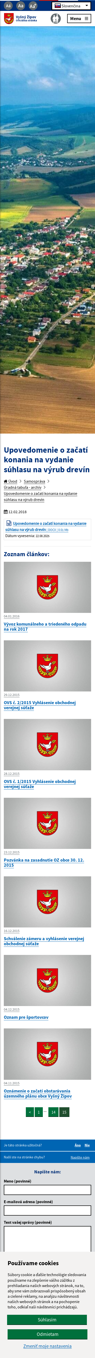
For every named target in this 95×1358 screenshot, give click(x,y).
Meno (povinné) (17, 1181)
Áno (78, 1145)
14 (53, 1112)
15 (64, 1112)
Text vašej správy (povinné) (28, 1222)
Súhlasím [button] (47, 1320)
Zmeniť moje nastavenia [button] (47, 1346)
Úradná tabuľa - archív (22, 487)
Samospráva (34, 481)
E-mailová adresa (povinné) (28, 1201)
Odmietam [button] (48, 1334)
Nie (88, 1145)
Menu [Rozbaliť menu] (79, 18)
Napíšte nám (80, 1157)
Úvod (10, 481)
